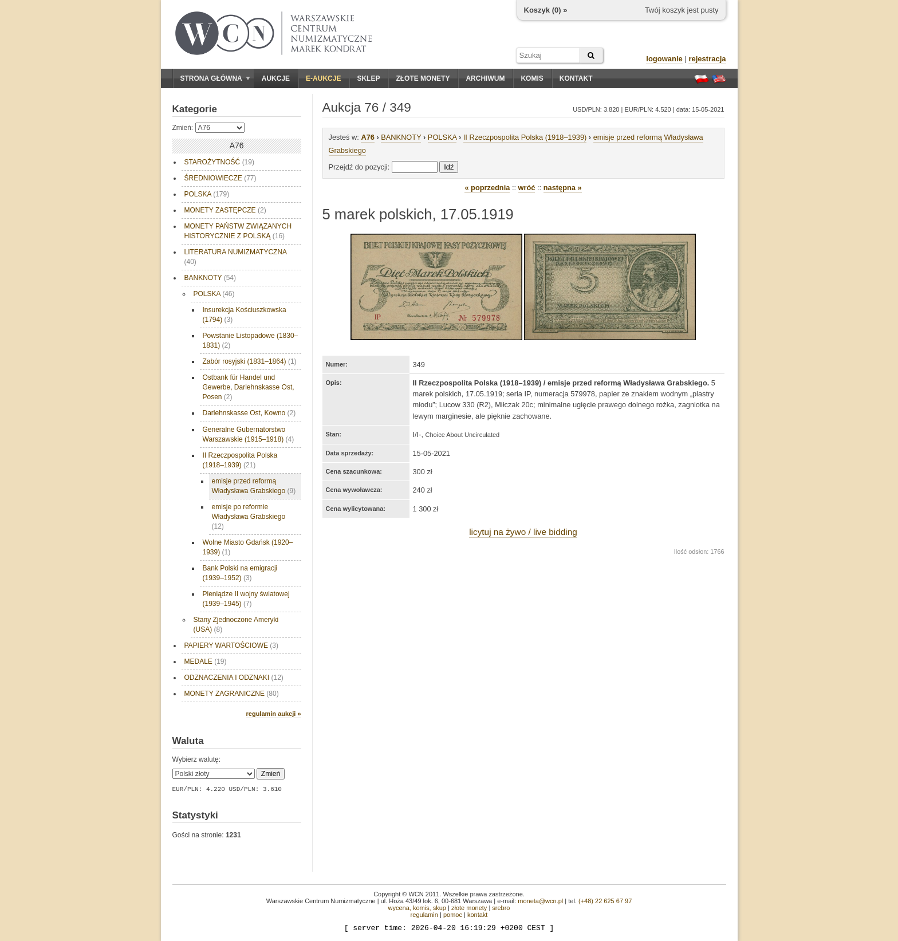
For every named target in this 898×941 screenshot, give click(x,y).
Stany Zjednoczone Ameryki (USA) (236, 624)
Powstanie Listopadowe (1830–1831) (250, 340)
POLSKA (207, 194)
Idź (449, 167)
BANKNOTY (210, 278)
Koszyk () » (546, 10)
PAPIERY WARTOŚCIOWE (231, 645)
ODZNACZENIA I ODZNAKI (233, 678)
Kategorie (194, 109)
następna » (562, 187)
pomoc (452, 914)
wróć (526, 187)
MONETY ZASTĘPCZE (225, 210)
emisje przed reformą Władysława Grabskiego (254, 486)
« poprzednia (487, 187)
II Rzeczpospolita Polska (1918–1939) (240, 460)
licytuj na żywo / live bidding (523, 532)
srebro (501, 907)
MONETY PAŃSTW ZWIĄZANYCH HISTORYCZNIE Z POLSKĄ (238, 231)
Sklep (368, 78)
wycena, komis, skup (417, 907)
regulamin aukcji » (273, 713)
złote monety (469, 907)
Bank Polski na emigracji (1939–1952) (240, 573)
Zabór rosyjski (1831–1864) (250, 361)
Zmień (270, 774)
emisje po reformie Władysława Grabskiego (249, 516)
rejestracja (707, 58)
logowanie (664, 58)
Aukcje (276, 78)
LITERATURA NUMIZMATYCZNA (235, 257)
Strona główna (215, 78)
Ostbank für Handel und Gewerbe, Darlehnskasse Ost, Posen (248, 387)
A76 (367, 137)
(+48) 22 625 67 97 (605, 900)
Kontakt (576, 78)
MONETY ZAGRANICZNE (231, 694)
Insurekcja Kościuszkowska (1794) (244, 315)
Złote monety (423, 78)
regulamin (424, 914)
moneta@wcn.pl (540, 900)
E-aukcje (323, 78)
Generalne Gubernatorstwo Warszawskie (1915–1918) (248, 434)
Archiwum (485, 78)
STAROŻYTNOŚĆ (219, 162)
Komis (532, 78)
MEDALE (205, 661)
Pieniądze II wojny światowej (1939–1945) (246, 599)
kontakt (477, 914)
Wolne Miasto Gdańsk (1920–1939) (248, 547)
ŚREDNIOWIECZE (220, 178)
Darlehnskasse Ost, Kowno (249, 413)
